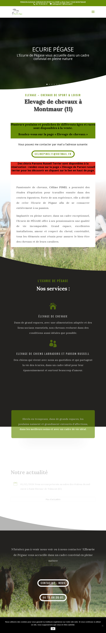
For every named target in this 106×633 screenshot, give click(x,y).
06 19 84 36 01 (42, 4)
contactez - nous (53, 583)
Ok (53, 629)
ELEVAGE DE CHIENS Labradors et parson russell (53, 354)
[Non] (102, 625)
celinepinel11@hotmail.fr (53, 154)
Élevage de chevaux (53, 316)
